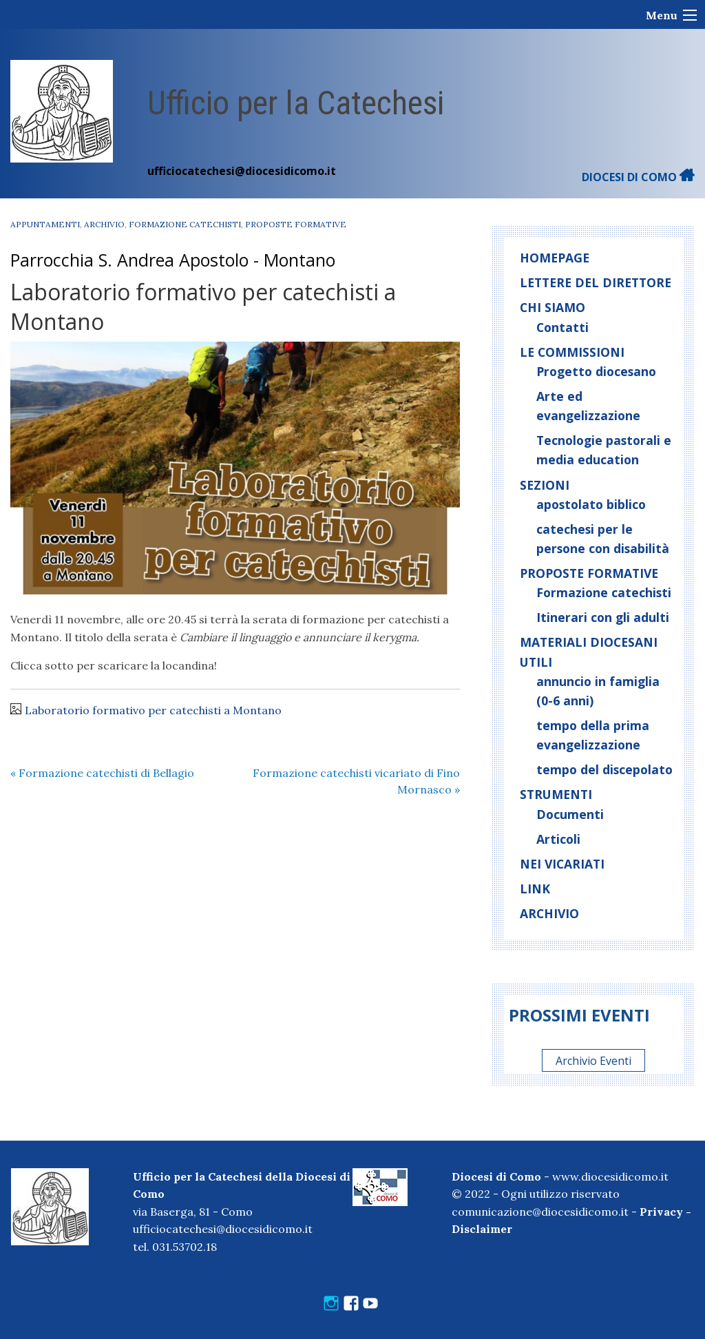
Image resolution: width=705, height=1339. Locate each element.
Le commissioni (572, 352)
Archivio (104, 224)
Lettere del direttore (595, 282)
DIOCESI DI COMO (638, 177)
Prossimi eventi (579, 1015)
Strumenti (556, 794)
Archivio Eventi (593, 1060)
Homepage (554, 257)
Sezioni (544, 485)
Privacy (661, 1211)
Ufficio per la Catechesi (295, 103)
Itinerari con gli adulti (602, 617)
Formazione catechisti (185, 224)
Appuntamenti (45, 224)
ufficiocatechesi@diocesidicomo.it (241, 170)
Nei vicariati (562, 863)
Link (535, 888)
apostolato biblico (591, 504)
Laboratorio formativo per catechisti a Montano (153, 710)
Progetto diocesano (596, 371)
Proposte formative (295, 224)
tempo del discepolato (604, 769)
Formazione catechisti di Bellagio (102, 773)
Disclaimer (482, 1229)
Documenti (570, 814)
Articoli (558, 839)
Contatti (562, 327)
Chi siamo (552, 307)
